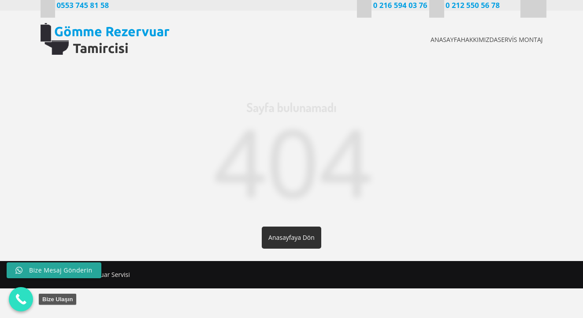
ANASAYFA (414, 39)
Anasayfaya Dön (291, 237)
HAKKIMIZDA (463, 39)
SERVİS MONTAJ (518, 39)
